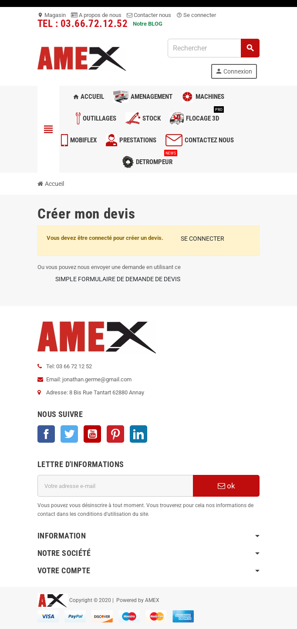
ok (226, 485)
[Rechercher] (213, 48)
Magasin (51, 15)
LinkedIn (138, 434)
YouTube (92, 434)
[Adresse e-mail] (115, 486)
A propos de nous (96, 15)
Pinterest (115, 434)
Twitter (69, 434)
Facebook (46, 434)
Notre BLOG (147, 23)
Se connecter (196, 15)
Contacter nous (149, 15)
